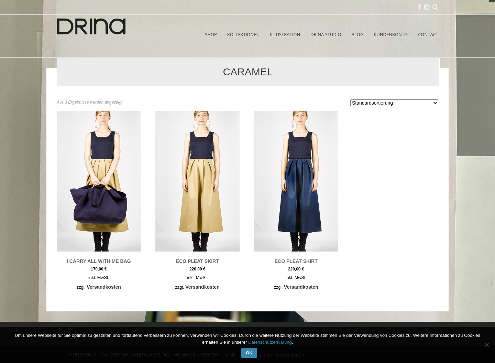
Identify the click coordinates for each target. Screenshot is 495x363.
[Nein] (486, 344)
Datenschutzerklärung (270, 342)
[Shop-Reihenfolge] (394, 102)
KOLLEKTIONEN (243, 34)
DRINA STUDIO (325, 34)
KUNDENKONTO (391, 34)
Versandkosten (104, 287)
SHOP (211, 34)
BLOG (358, 34)
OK (249, 352)
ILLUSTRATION (285, 34)
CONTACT (428, 34)
